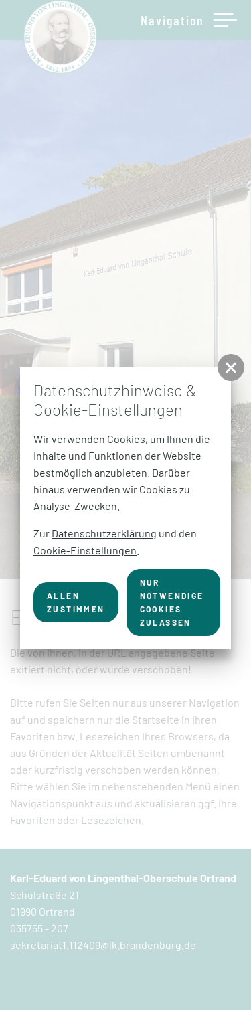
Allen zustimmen (76, 602)
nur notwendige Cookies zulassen (172, 602)
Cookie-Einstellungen (85, 549)
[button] (231, 367)
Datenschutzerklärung (104, 533)
